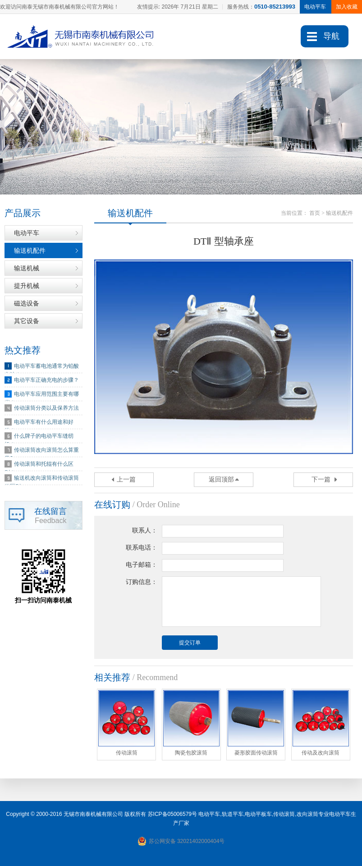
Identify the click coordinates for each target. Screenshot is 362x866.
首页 (314, 213)
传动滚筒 (284, 814)
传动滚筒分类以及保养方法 (46, 408)
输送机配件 (30, 250)
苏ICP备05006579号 (172, 814)
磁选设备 (26, 303)
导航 (331, 36)
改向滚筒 (307, 814)
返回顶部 (221, 479)
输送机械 (26, 268)
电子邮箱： (141, 564)
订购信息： (141, 582)
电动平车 (26, 232)
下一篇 (321, 479)
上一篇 (126, 479)
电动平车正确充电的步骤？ (46, 380)
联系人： (144, 530)
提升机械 (26, 285)
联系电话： (141, 547)
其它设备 (26, 320)
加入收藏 (346, 7)
